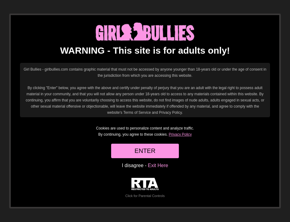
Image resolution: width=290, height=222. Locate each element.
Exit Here (158, 165)
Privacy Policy (180, 134)
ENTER (145, 150)
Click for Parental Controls (145, 188)
